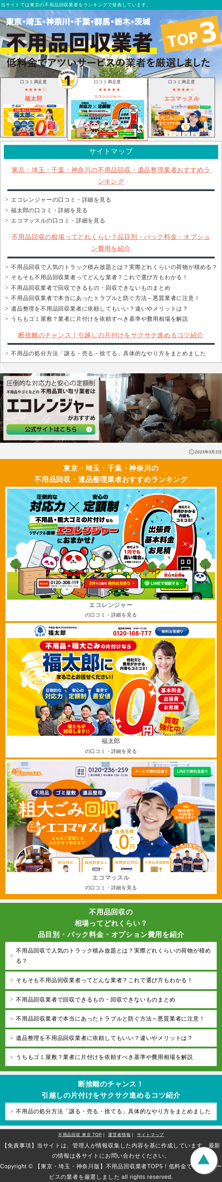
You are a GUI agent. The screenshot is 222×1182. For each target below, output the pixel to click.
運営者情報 (119, 1134)
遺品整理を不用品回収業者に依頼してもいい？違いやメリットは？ (99, 309)
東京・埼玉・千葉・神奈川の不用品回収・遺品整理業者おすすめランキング (111, 473)
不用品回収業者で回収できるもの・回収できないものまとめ (91, 288)
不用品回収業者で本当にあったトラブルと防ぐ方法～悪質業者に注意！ (105, 298)
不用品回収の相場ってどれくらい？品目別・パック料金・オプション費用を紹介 (111, 923)
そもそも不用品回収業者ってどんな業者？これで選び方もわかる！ (99, 277)
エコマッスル (58, 220)
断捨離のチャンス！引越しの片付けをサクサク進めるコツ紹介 (110, 335)
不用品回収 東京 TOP (80, 1134)
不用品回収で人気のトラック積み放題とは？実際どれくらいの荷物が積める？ (114, 267)
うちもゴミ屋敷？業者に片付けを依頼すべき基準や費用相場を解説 (99, 319)
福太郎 (49, 210)
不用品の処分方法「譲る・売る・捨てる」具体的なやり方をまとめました (108, 353)
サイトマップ (150, 1134)
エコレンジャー (61, 200)
